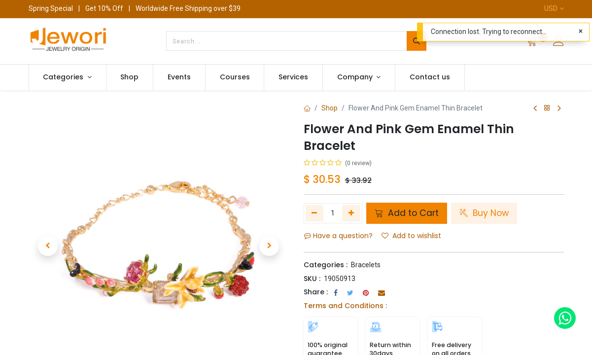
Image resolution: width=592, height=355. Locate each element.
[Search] (416, 41)
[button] (48, 235)
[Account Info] (558, 42)
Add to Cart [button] (407, 213)
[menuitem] (129, 77)
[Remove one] (315, 213)
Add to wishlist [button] (411, 236)
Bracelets (366, 265)
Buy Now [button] (484, 213)
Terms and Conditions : (345, 306)
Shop (329, 108)
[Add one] (351, 213)
